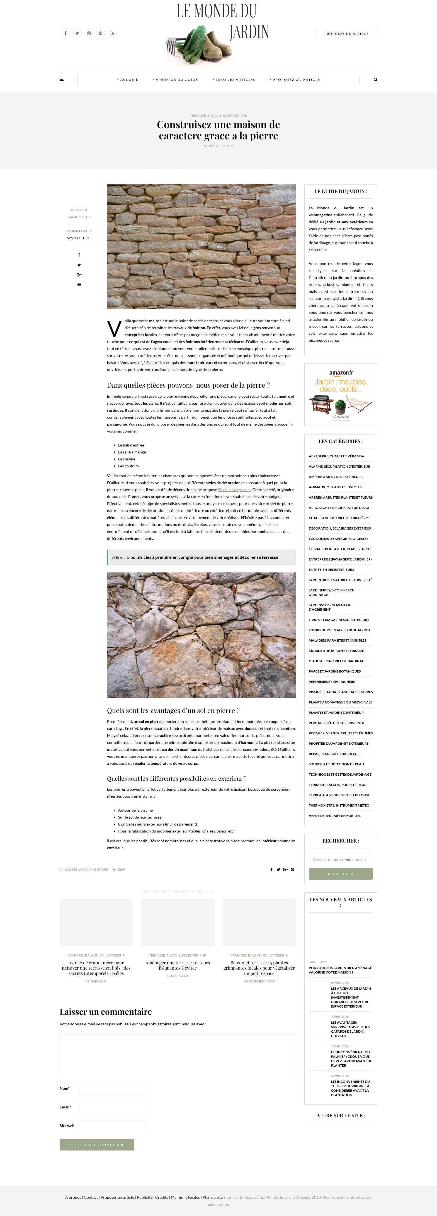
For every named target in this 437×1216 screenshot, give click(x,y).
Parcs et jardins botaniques (335, 671)
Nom (65, 1088)
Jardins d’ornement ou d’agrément (330, 607)
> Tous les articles (233, 79)
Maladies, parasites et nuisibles (337, 640)
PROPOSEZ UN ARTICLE (346, 33)
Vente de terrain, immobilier (335, 816)
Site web (67, 1125)
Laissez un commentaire (84, 869)
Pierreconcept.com (234, 489)
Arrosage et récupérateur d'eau (339, 508)
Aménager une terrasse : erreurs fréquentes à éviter (177, 965)
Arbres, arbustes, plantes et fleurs (341, 497)
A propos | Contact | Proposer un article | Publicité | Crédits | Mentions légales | (133, 1197)
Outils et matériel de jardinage (337, 661)
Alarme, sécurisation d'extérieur (339, 466)
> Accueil (127, 79)
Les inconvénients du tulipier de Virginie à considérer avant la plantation (350, 1088)
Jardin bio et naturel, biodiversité (340, 580)
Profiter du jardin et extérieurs (338, 743)
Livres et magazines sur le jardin (339, 620)
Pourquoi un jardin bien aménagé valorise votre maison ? (340, 970)
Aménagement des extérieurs (335, 477)
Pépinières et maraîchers (332, 681)
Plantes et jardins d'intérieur (336, 712)
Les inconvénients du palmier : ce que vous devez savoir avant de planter (351, 1058)
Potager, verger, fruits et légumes (341, 733)
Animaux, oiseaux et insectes (335, 487)
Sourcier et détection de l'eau (336, 764)
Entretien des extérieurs (331, 569)
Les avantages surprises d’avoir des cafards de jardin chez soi (350, 1029)
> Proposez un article (294, 79)
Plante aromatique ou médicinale (340, 702)
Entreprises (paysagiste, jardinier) (340, 559)
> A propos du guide (175, 79)
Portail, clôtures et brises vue (337, 723)
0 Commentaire (79, 231)
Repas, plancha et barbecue (334, 754)
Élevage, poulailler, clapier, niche (340, 549)
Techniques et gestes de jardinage (340, 774)
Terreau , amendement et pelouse (339, 795)
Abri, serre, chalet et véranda (336, 456)
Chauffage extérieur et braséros (339, 518)
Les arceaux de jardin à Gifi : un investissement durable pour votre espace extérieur (351, 997)
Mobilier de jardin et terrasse (336, 651)
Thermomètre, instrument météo (339, 805)
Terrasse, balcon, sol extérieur (218, 115)
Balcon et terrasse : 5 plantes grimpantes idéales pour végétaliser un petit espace (259, 968)
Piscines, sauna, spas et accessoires (341, 692)
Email (65, 1107)
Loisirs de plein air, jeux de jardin (339, 630)
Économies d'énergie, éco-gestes (338, 539)
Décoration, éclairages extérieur (340, 528)
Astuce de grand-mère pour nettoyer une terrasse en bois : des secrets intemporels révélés (96, 968)
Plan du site (212, 1197)
